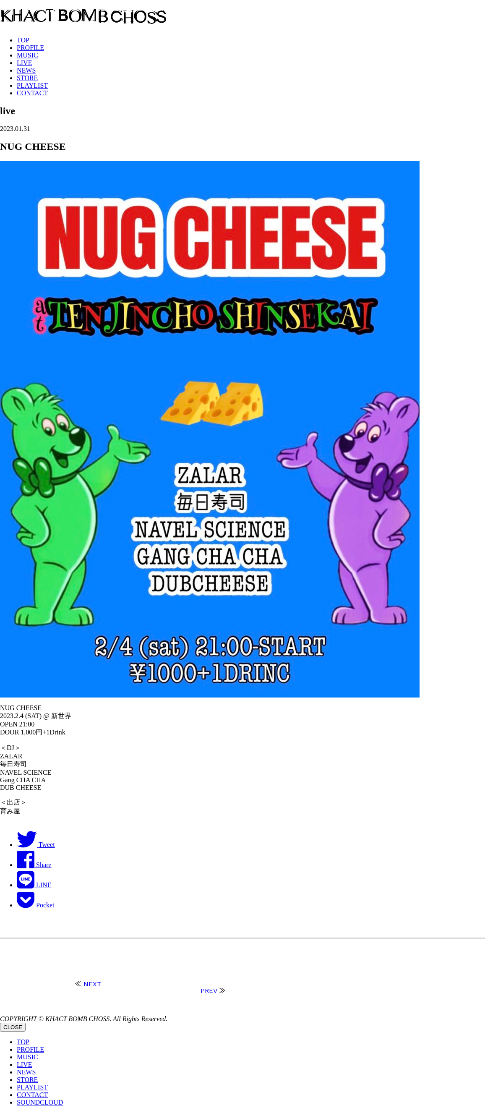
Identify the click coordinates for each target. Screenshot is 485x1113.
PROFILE (30, 47)
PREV (209, 991)
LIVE (24, 62)
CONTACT (32, 93)
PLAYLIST (32, 85)
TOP (23, 40)
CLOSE (12, 1027)
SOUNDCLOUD (40, 1102)
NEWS (26, 70)
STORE (27, 77)
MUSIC (27, 55)
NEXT (92, 984)
